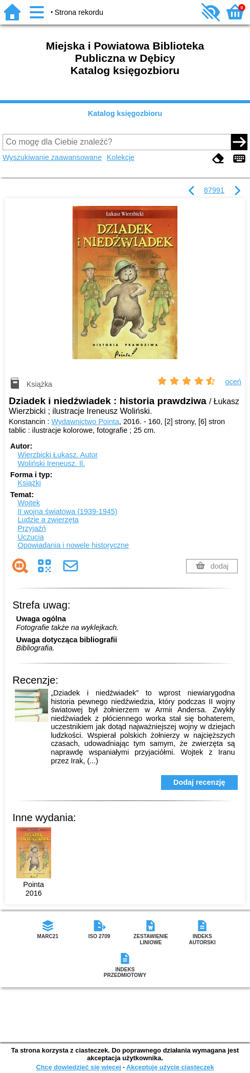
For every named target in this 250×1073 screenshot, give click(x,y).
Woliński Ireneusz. (51, 463)
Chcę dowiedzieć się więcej (78, 1067)
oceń (233, 382)
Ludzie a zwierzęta (47, 520)
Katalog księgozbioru (125, 113)
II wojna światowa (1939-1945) (67, 511)
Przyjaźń (31, 528)
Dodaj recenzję (199, 782)
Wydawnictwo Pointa (85, 421)
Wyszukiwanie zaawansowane (52, 157)
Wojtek (28, 503)
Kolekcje (120, 157)
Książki (29, 483)
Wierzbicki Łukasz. (57, 455)
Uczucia (30, 537)
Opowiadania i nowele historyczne (73, 545)
